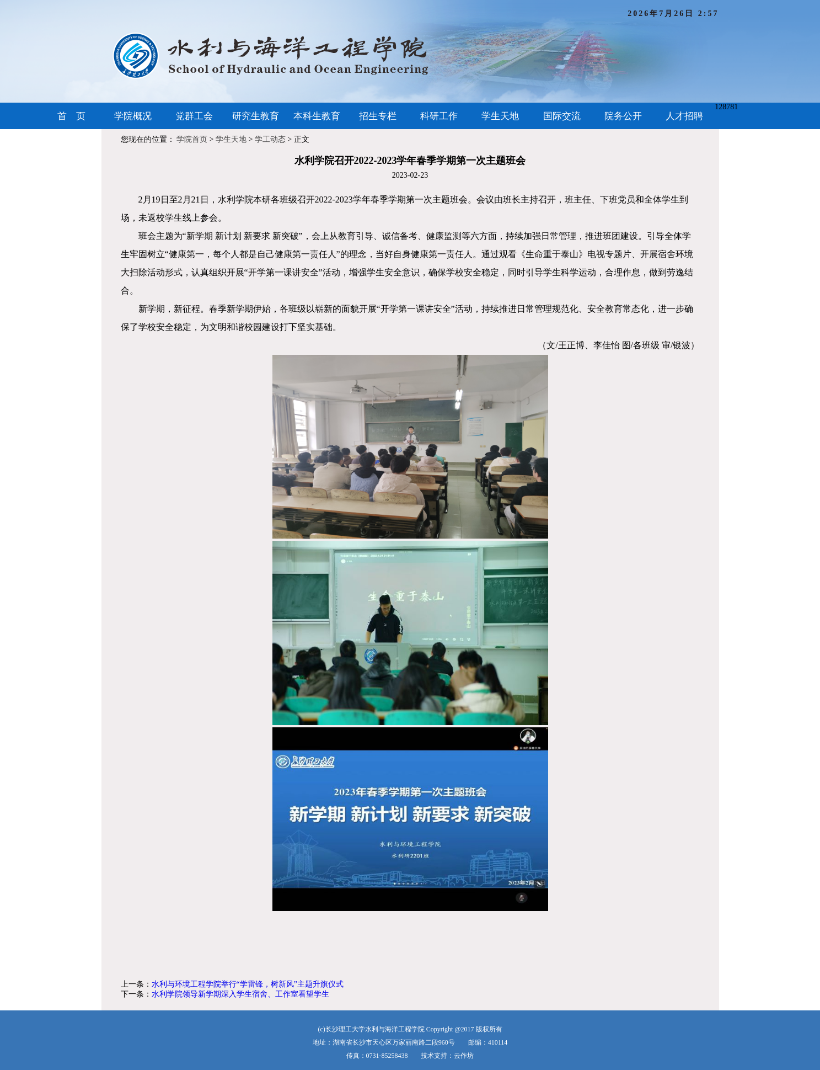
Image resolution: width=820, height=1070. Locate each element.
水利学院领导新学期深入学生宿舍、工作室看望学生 (240, 994)
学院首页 (191, 139)
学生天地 (500, 116)
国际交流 (562, 116)
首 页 (71, 116)
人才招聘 (684, 116)
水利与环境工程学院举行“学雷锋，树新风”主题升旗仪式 (248, 984)
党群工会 (194, 116)
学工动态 (270, 139)
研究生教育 (255, 116)
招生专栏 (377, 116)
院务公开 (623, 116)
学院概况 (133, 116)
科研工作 (439, 116)
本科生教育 (316, 116)
